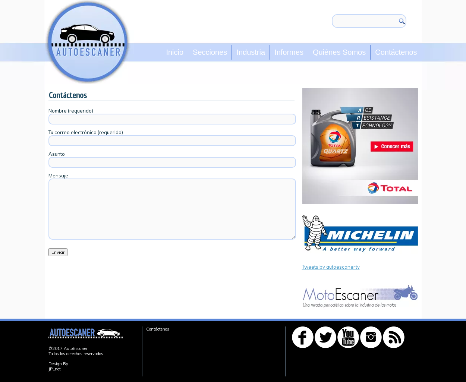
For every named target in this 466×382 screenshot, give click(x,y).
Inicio (174, 52)
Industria (250, 52)
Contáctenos (396, 52)
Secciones (210, 52)
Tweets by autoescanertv (331, 267)
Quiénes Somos (339, 52)
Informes (288, 52)
